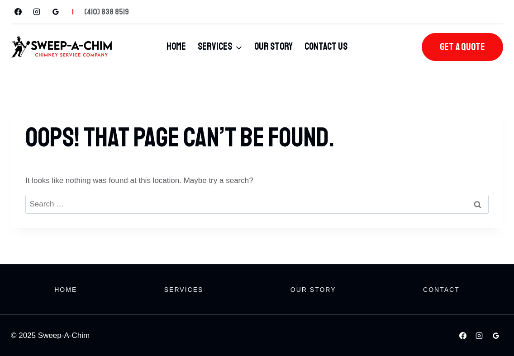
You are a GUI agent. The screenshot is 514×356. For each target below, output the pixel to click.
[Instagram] (36, 12)
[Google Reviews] (55, 12)
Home (176, 46)
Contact (441, 289)
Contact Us (326, 46)
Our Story (273, 46)
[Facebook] (18, 12)
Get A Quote (462, 47)
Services (184, 289)
